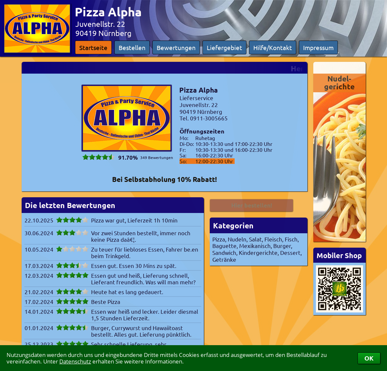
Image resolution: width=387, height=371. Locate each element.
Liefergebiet (224, 47)
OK (369, 358)
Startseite (93, 47)
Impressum (318, 47)
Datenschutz (75, 361)
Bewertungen (176, 47)
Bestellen (132, 47)
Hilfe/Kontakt (272, 47)
